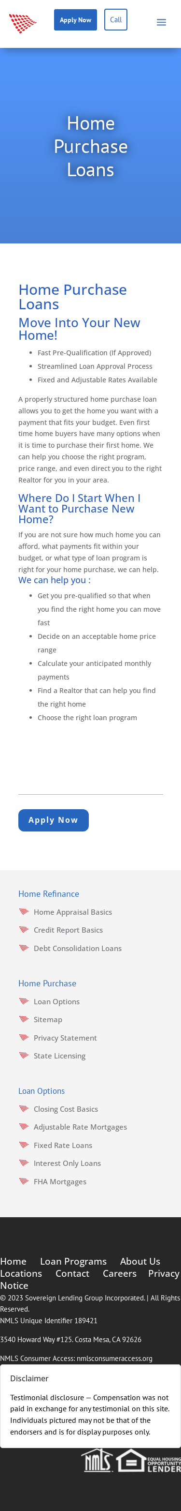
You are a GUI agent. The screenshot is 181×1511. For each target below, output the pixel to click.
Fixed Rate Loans (63, 1145)
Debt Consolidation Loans (78, 948)
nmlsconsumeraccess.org (115, 1358)
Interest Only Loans (67, 1163)
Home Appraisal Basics (73, 912)
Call (116, 19)
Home (13, 1261)
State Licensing (59, 1055)
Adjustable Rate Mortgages (80, 1127)
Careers (120, 1273)
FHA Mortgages (60, 1181)
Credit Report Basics (68, 930)
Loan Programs (73, 1261)
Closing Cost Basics (66, 1109)
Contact (72, 1273)
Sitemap (48, 1019)
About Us (140, 1261)
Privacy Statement (65, 1038)
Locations (21, 1273)
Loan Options (57, 1001)
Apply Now (75, 19)
